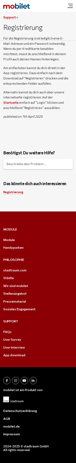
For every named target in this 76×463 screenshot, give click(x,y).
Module (9, 240)
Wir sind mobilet (15, 286)
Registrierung (13, 192)
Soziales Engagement (19, 309)
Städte (8, 278)
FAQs (7, 332)
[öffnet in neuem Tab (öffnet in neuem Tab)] (6, 380)
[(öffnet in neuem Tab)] (38, 399)
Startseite (11, 102)
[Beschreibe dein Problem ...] (38, 164)
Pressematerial (14, 301)
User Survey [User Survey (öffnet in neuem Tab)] (12, 339)
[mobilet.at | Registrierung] (16, 6)
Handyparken (13, 247)
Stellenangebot (15, 293)
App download (14, 355)
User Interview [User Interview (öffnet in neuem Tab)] (14, 347)
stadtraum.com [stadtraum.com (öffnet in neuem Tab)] (15, 270)
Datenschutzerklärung (20, 411)
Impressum (11, 434)
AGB (6, 418)
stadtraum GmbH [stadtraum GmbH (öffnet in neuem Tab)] (36, 446)
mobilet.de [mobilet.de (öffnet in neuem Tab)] (11, 426)
